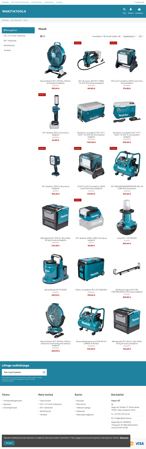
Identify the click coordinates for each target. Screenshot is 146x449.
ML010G (127, 240)
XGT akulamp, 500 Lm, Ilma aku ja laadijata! (55, 134)
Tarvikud (59, 2)
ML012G (127, 294)
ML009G (91, 191)
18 (141, 36)
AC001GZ (127, 191)
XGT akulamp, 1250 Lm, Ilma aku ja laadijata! (55, 187)
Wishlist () (139, 2)
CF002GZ (55, 85)
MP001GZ (91, 85)
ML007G (55, 191)
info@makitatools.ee (123, 418)
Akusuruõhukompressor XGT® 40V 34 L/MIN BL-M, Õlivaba (91, 343)
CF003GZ (55, 348)
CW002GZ (91, 139)
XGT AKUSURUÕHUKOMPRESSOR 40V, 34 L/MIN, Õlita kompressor (127, 187)
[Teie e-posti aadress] (21, 372)
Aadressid (80, 411)
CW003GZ (126, 139)
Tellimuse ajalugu (83, 408)
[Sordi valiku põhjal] (129, 36)
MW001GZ (55, 242)
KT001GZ (55, 292)
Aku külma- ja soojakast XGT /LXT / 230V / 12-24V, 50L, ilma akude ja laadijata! (91, 135)
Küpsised (7, 404)
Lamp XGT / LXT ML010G (127, 238)
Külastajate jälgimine (85, 415)
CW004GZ (91, 292)
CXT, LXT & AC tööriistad (20, 2)
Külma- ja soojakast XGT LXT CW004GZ (91, 290)
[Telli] (44, 372)
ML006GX (55, 137)
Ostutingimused (10, 408)
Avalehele (5, 2)
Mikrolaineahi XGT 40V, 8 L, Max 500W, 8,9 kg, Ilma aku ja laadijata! (55, 239)
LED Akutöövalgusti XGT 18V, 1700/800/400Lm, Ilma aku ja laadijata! (126, 291)
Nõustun (124, 438)
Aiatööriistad (49, 2)
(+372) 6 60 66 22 (122, 414)
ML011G (91, 242)
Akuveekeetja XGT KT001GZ (55, 290)
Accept (9, 443)
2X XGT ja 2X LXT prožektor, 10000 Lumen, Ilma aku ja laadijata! (91, 187)
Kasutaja (80, 401)
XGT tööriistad (36, 2)
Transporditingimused (12, 401)
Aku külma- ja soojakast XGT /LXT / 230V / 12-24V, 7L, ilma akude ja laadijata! (127, 135)
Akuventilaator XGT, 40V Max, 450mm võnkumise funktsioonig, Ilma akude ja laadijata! (55, 344)
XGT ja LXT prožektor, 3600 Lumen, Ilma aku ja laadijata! (127, 82)
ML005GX (126, 85)
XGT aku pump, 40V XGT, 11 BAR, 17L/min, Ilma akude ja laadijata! (91, 82)
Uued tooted (45, 401)
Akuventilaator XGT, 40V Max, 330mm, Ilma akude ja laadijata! (55, 82)
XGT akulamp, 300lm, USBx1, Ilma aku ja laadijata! (91, 239)
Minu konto (81, 404)
